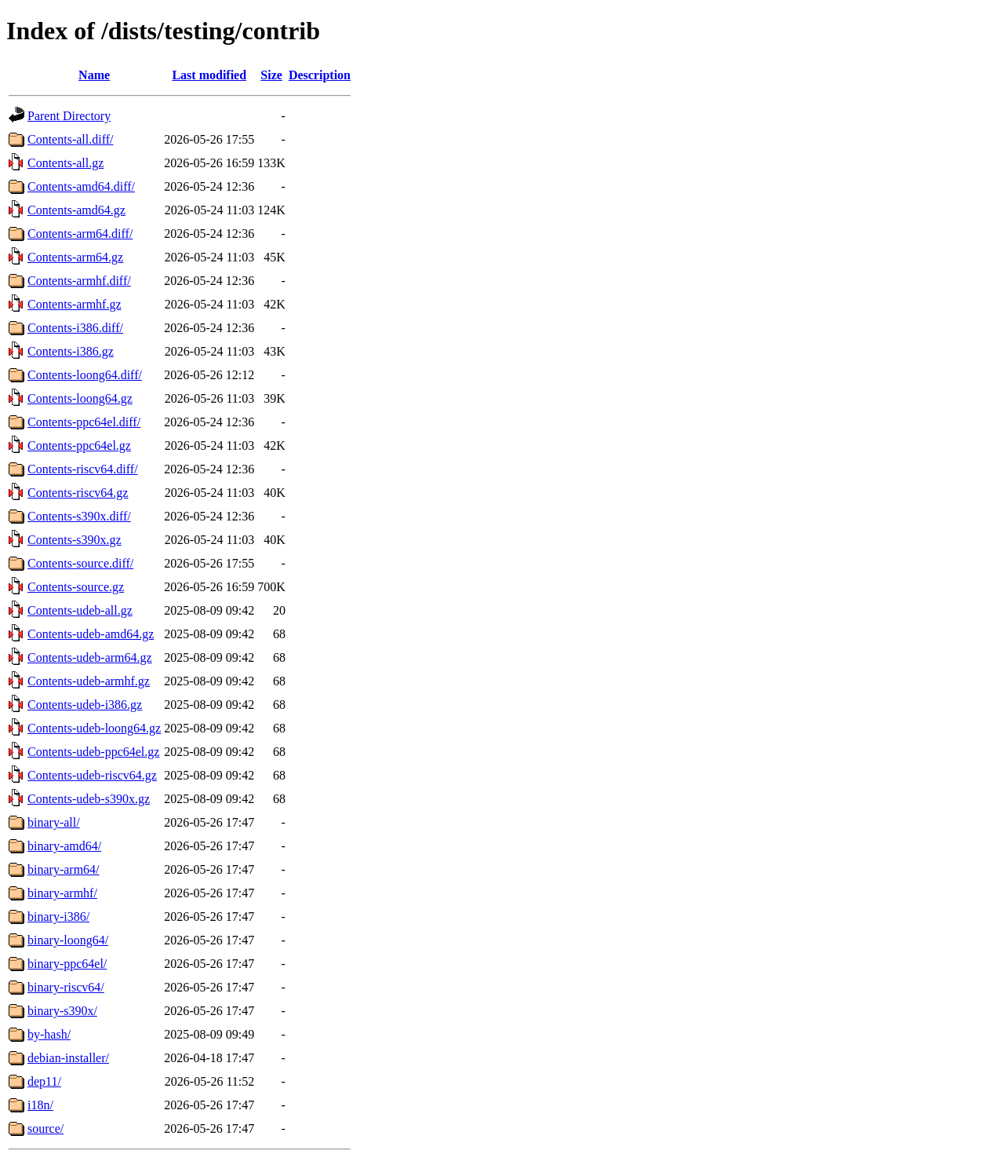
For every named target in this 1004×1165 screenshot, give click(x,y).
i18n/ (40, 1105)
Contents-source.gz (75, 586)
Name (94, 75)
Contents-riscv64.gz (77, 492)
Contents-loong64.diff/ (84, 375)
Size (271, 75)
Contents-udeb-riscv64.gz (92, 775)
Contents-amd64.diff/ (81, 186)
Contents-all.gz (65, 163)
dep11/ (44, 1081)
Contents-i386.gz (70, 351)
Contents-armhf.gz (74, 304)
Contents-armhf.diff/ (79, 280)
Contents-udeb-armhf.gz (88, 681)
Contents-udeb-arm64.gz (89, 657)
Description (320, 75)
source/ (45, 1128)
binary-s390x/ (62, 1010)
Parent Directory (69, 115)
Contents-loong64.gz (80, 398)
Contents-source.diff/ (80, 563)
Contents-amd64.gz (76, 210)
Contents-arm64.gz (75, 257)
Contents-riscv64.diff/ (82, 469)
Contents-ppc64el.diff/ (83, 422)
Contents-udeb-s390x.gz (88, 798)
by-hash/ (49, 1034)
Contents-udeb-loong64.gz (94, 728)
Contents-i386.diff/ (75, 327)
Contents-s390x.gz (74, 539)
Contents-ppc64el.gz (79, 445)
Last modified (209, 75)
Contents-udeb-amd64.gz (90, 634)
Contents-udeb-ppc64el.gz (93, 751)
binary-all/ (53, 822)
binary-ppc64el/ (67, 963)
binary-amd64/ (64, 846)
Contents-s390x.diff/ (79, 516)
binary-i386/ (58, 916)
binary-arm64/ (63, 869)
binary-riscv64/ (65, 987)
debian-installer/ (68, 1058)
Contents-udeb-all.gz (80, 610)
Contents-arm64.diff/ (80, 233)
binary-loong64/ (67, 940)
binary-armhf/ (62, 893)
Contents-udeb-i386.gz (84, 704)
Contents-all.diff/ (70, 139)
